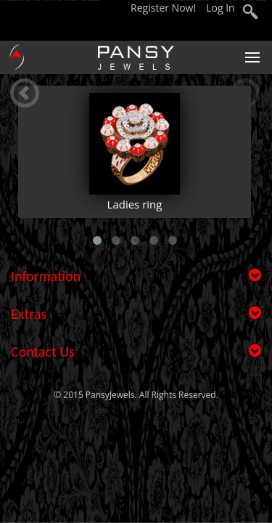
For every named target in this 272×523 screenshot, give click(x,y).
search (250, 13)
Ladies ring (134, 204)
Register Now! (165, 8)
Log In (220, 8)
